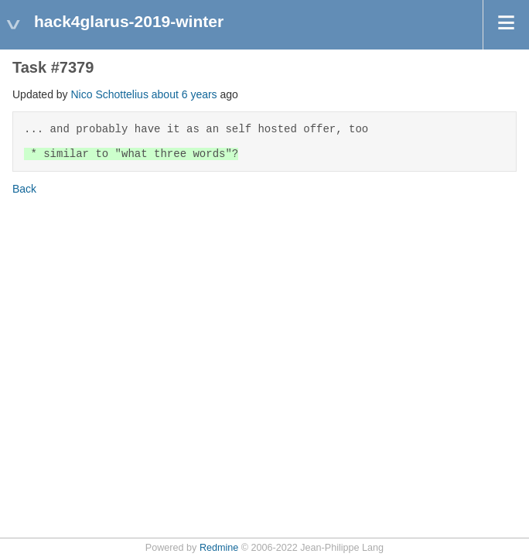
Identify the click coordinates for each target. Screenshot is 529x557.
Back (24, 189)
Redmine (219, 547)
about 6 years (184, 94)
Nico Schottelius (109, 94)
